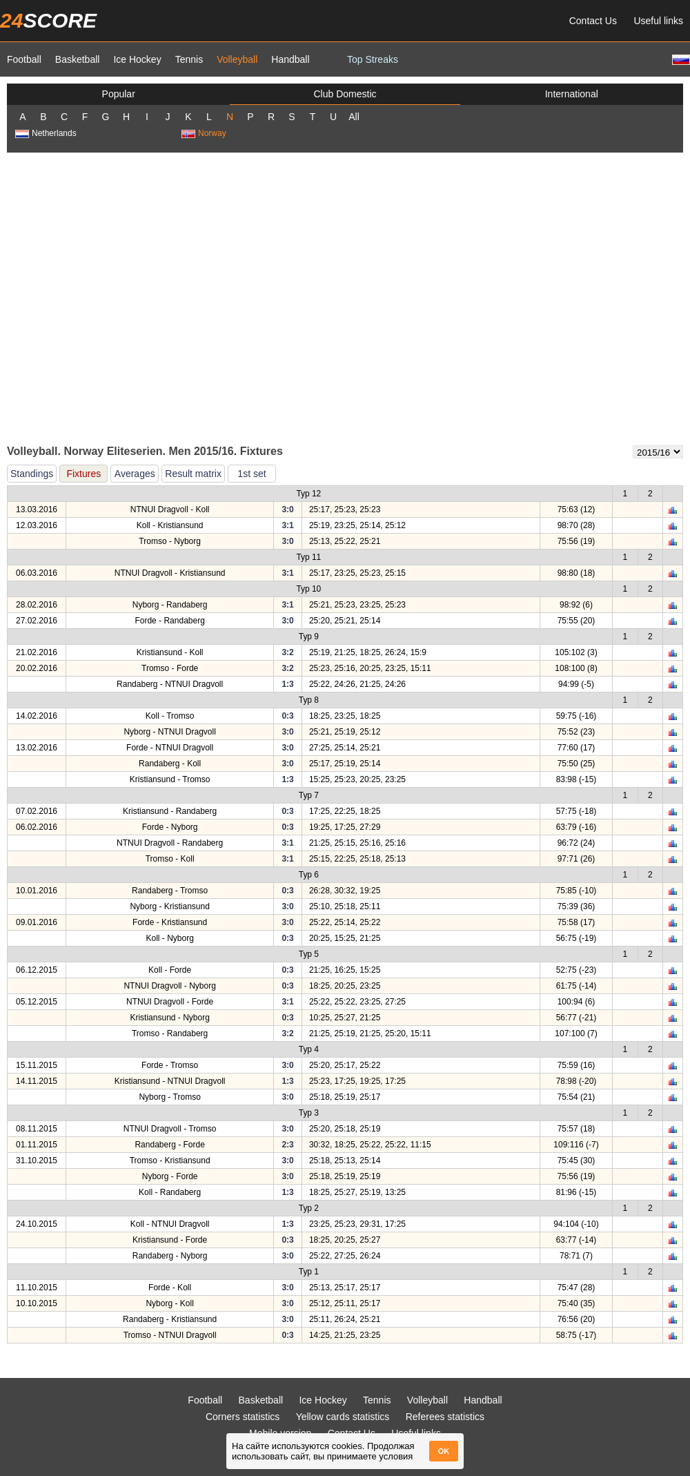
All (353, 116)
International (571, 93)
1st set (251, 473)
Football (24, 59)
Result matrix (193, 473)
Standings (31, 473)
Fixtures (83, 473)
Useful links (658, 20)
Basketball (77, 59)
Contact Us (593, 20)
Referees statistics (445, 1416)
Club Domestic (344, 93)
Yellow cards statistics (343, 1416)
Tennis (189, 59)
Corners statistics (242, 1416)
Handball (290, 59)
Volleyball (237, 59)
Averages (135, 473)
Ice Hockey (137, 59)
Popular (118, 93)
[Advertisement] (138, 297)
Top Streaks (372, 59)
